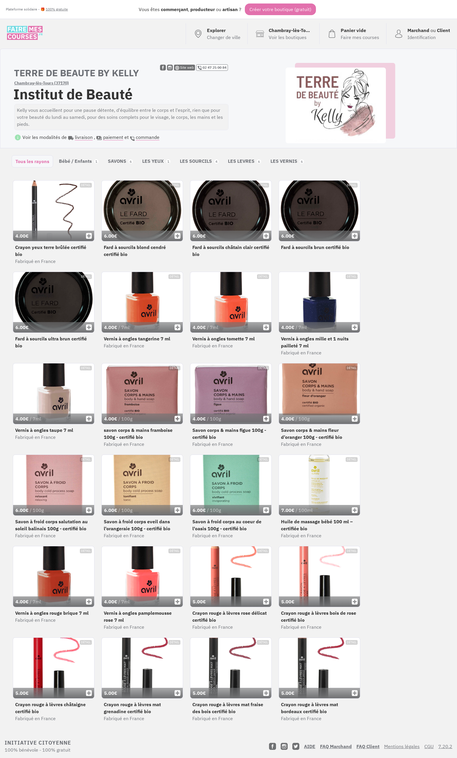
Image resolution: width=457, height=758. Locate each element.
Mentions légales (402, 746)
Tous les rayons (32, 161)
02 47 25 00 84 (212, 67)
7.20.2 (445, 746)
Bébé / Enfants (79, 161)
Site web (184, 67)
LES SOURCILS (199, 161)
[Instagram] (284, 746)
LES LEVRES (244, 161)
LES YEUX (156, 161)
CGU (429, 746)
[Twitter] (295, 746)
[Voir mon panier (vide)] (352, 33)
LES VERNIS (287, 161)
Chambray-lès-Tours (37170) (41, 83)
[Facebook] (272, 746)
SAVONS (120, 161)
